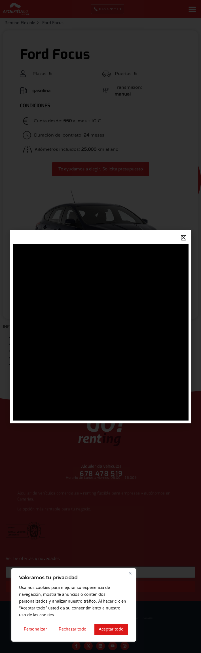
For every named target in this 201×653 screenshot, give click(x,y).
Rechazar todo (72, 629)
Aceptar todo (111, 629)
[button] (183, 238)
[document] (100, 326)
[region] (73, 605)
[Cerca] (130, 573)
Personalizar (35, 629)
